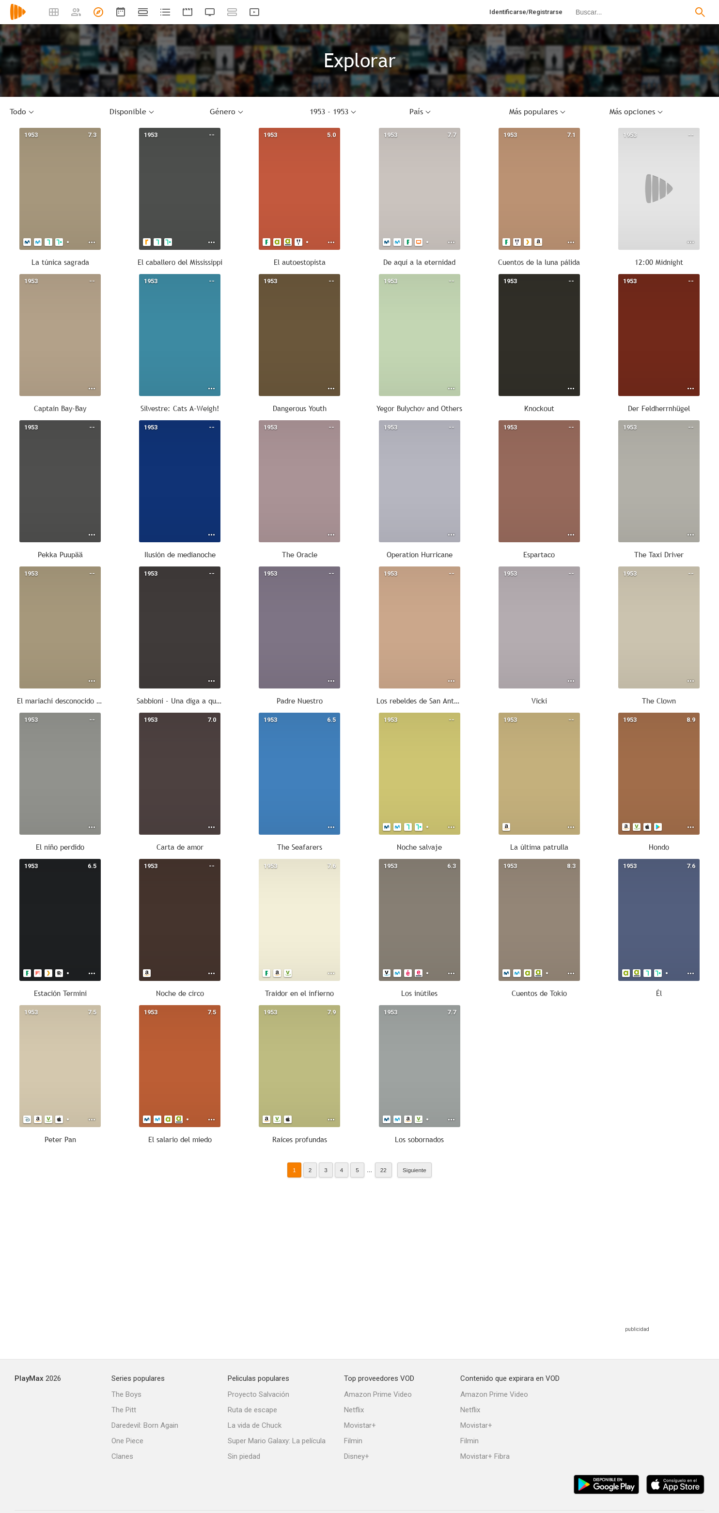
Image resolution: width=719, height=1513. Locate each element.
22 (383, 1170)
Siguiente (414, 1170)
